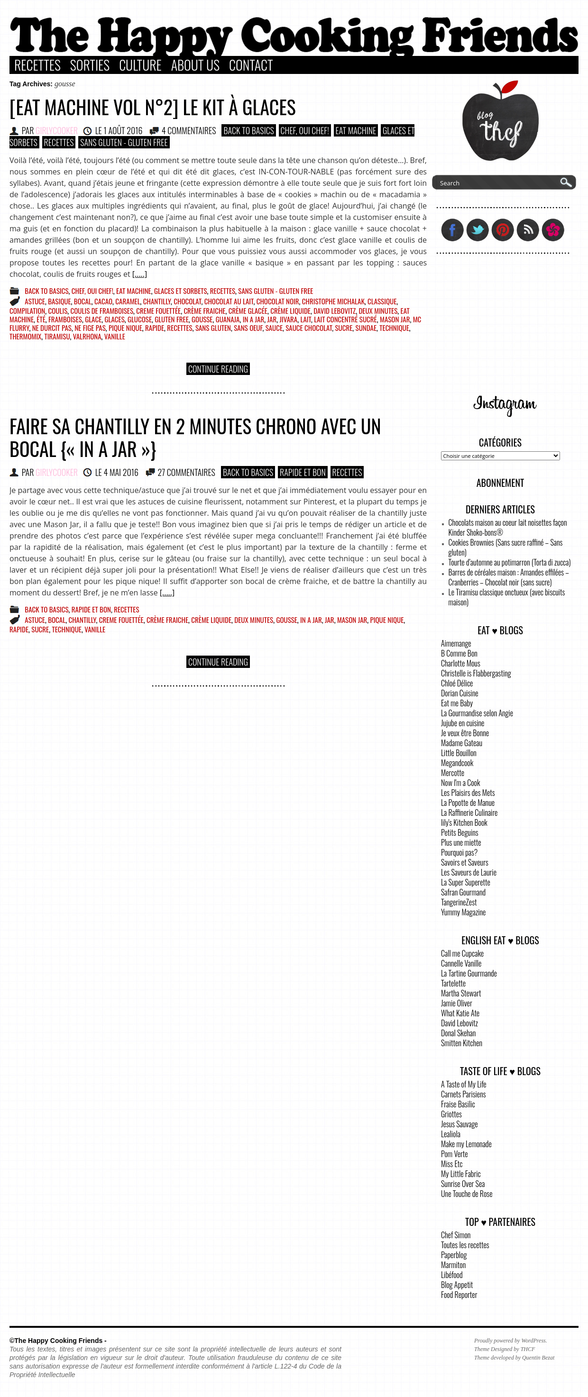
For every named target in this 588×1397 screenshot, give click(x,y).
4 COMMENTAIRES (189, 130)
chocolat (187, 301)
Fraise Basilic (458, 1104)
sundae (366, 327)
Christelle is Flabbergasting (476, 673)
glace (93, 319)
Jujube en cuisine (462, 723)
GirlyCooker (57, 130)
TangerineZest (459, 902)
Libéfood (452, 1274)
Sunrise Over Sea (463, 1183)
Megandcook (457, 762)
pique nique (125, 327)
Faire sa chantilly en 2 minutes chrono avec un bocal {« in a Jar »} (195, 437)
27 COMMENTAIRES (186, 472)
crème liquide (290, 310)
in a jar (254, 319)
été (41, 319)
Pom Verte (454, 1154)
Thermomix (25, 336)
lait (305, 319)
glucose (140, 319)
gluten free (172, 319)
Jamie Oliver (456, 1003)
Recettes (37, 65)
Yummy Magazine (463, 912)
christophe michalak (333, 301)
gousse (202, 319)
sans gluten (213, 327)
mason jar (395, 319)
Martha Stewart (461, 993)
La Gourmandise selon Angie (477, 713)
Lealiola (450, 1134)
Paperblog (454, 1254)
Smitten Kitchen (461, 1043)
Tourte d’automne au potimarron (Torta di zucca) (510, 562)
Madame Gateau (461, 743)
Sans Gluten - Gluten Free (123, 142)
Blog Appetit (457, 1284)
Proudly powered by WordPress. (510, 1340)
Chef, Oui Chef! (305, 130)
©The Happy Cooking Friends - (58, 1340)
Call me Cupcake (462, 953)
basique (59, 301)
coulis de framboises (102, 310)
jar (272, 319)
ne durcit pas (52, 327)
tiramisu (57, 336)
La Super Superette (465, 882)
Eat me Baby (457, 703)
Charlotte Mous (460, 663)
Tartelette (453, 983)
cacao (103, 301)
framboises (65, 319)
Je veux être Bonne (465, 733)
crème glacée (248, 310)
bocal (83, 301)
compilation (27, 310)
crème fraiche (204, 310)
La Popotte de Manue (468, 802)
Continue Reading (218, 369)
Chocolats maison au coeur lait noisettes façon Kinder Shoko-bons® (508, 527)
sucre (343, 327)
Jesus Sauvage (459, 1124)
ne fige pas (90, 327)
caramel (127, 301)
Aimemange (456, 643)
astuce (35, 301)
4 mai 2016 (120, 472)
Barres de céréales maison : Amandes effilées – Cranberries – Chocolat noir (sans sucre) (509, 577)
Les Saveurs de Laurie (468, 872)
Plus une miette (461, 842)
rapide (154, 327)
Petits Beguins (459, 832)
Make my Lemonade (466, 1144)
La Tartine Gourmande (469, 973)
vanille (114, 336)
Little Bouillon (459, 752)
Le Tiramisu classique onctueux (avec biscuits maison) (507, 597)
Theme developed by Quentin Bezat (514, 1357)
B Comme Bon (459, 653)
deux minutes (377, 310)
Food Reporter (459, 1294)
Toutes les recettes (465, 1245)
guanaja (228, 319)
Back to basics (248, 130)
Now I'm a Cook (460, 782)
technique (394, 327)
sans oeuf (248, 327)
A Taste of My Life (464, 1084)
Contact (251, 65)
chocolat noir (278, 301)
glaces (115, 319)
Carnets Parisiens (463, 1094)
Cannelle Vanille (461, 963)
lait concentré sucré (345, 319)
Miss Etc (452, 1163)
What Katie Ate (460, 1013)
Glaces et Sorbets (180, 290)
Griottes (451, 1114)
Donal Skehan (458, 1033)
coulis (58, 310)
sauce (274, 327)
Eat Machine (356, 130)
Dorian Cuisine (459, 693)
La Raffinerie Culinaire (469, 812)
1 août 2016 (122, 130)
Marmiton (453, 1264)
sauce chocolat (308, 327)
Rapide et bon (303, 472)
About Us (195, 65)
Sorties (90, 65)
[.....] (139, 274)
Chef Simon (455, 1235)
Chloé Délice (457, 683)
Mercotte (452, 772)
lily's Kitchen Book (464, 822)
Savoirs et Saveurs (464, 862)
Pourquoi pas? (459, 852)
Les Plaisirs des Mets (468, 792)
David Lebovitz (334, 310)
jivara (288, 319)
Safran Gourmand (463, 892)
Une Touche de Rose (466, 1193)
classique (382, 301)
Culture (140, 65)
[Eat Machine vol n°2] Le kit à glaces (152, 106)
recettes (179, 327)
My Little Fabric (461, 1173)
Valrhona (87, 336)
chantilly (157, 301)
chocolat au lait (229, 301)
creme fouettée (158, 310)
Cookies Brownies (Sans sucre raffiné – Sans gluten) (506, 547)
